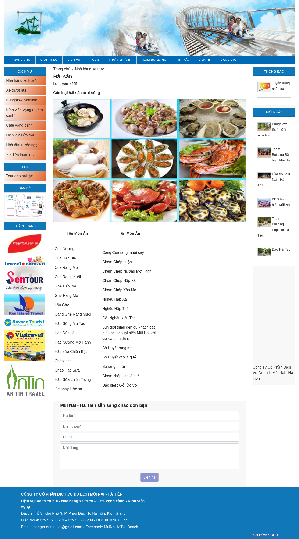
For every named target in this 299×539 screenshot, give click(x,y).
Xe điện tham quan (21, 155)
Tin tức (182, 59)
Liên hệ (205, 59)
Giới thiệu (48, 59)
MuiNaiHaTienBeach (121, 527)
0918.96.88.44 (116, 520)
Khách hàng (25, 226)
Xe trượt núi (16, 90)
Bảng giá (228, 59)
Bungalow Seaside (21, 100)
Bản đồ (24, 188)
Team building (154, 59)
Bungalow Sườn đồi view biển (272, 129)
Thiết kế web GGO (264, 535)
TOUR (25, 167)
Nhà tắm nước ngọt (22, 145)
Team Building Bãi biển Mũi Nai (281, 154)
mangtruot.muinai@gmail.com (57, 527)
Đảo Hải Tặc (281, 249)
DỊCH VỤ (25, 71)
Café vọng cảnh (19, 125)
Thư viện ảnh (120, 59)
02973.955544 (52, 520)
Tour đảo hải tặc (19, 176)
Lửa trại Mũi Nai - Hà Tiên (273, 179)
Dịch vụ (73, 59)
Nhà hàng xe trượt (21, 80)
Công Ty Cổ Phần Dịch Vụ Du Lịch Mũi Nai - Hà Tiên (273, 372)
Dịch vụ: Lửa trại (20, 135)
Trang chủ (21, 59)
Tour (94, 59)
